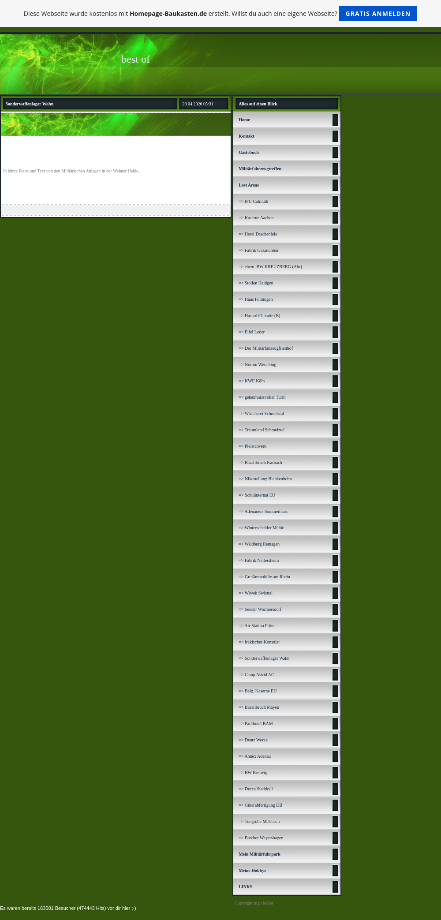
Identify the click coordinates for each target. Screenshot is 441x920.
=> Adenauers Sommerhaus (263, 511)
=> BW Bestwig (253, 772)
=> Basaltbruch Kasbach (260, 462)
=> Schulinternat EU (257, 495)
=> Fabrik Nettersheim (259, 560)
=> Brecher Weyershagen (261, 837)
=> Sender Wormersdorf (260, 609)
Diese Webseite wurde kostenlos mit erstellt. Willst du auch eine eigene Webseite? (221, 13)
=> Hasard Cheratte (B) (259, 315)
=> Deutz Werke (253, 739)
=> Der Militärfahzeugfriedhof (266, 348)
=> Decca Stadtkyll (256, 788)
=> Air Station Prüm (257, 625)
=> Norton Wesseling (257, 364)
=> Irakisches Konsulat (259, 642)
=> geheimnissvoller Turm (262, 397)
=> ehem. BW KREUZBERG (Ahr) (270, 266)
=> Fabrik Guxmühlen (258, 250)
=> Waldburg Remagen (259, 544)
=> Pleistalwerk (252, 446)
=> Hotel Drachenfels (258, 234)
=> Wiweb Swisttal (256, 593)
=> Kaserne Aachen (256, 217)
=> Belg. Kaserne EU (258, 690)
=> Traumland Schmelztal (261, 429)
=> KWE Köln (252, 380)
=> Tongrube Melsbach (259, 821)
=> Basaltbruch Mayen (259, 707)
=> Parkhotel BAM (256, 723)
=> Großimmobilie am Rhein (264, 576)
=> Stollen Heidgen (256, 282)
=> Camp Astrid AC (256, 674)
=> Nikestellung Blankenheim (265, 478)
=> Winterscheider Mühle (261, 527)
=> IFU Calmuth (253, 201)
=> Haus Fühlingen (256, 299)
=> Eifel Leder (252, 331)
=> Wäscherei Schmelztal (261, 413)
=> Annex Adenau (255, 756)
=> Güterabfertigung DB (260, 805)
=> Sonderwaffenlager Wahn (264, 658)
